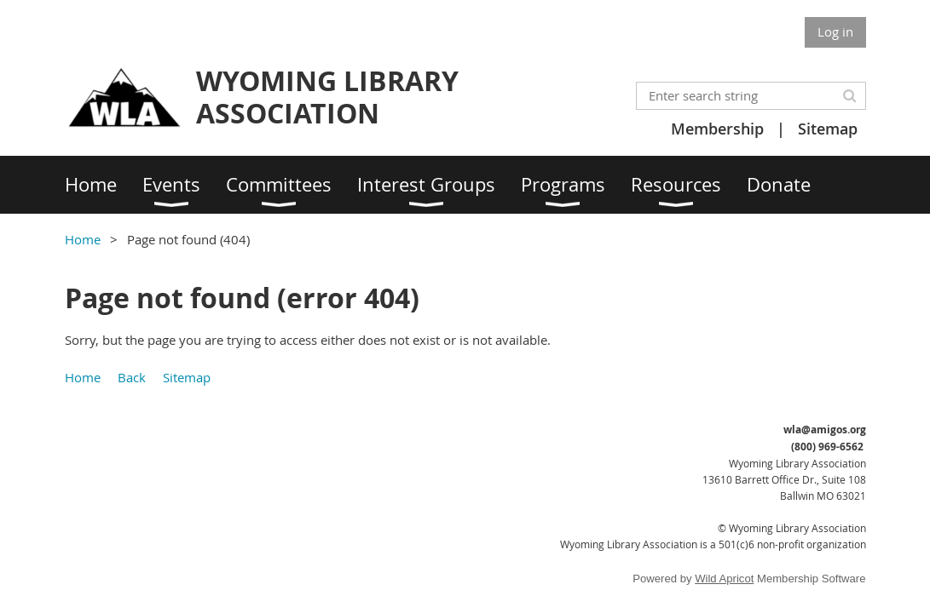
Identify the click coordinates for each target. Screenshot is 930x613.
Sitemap (828, 128)
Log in (835, 31)
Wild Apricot (724, 578)
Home (83, 239)
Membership (717, 128)
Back (132, 377)
